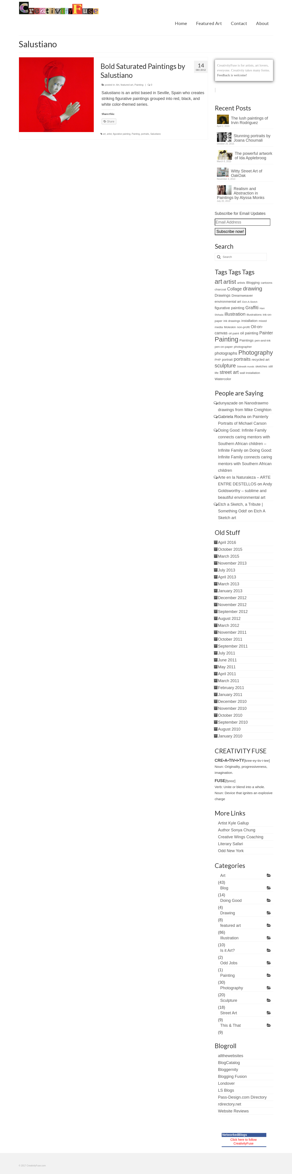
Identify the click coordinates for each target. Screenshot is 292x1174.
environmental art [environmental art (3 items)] (228, 301)
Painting (139, 84)
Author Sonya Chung (236, 830)
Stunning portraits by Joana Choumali (252, 138)
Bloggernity (228, 1069)
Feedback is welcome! (232, 75)
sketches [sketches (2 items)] (261, 366)
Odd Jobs (229, 963)
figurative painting (121, 134)
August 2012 (229, 618)
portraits (145, 134)
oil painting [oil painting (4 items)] (249, 333)
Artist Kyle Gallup (233, 823)
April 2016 (227, 542)
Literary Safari (230, 844)
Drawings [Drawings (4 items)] (223, 295)
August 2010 (229, 729)
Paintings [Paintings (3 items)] (247, 340)
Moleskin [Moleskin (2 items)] (230, 327)
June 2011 (227, 660)
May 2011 (227, 667)
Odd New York (231, 851)
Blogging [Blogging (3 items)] (253, 282)
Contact (239, 23)
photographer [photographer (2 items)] (243, 346)
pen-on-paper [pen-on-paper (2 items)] (224, 346)
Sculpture (228, 1000)
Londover (226, 1083)
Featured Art (209, 23)
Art (117, 84)
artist (109, 134)
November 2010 (232, 708)
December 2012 (232, 598)
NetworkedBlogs (234, 1135)
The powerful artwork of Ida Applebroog (253, 155)
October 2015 (230, 549)
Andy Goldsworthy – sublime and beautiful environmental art (245, 491)
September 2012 (233, 611)
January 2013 (230, 591)
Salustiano (155, 134)
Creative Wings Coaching (240, 837)
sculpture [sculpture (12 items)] (225, 366)
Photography (231, 988)
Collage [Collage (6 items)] (234, 289)
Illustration (229, 938)
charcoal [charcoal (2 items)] (220, 289)
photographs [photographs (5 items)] (226, 353)
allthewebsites (230, 1056)
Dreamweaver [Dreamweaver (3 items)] (242, 295)
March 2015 (228, 556)
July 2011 (226, 653)
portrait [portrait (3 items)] (227, 359)
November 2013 (232, 563)
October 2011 (230, 639)
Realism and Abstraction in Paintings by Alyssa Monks (241, 193)
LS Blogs (226, 1090)
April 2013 (227, 577)
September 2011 (233, 646)
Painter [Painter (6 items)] (266, 333)
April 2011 (227, 674)
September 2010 (233, 722)
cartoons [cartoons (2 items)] (266, 282)
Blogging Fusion (232, 1076)
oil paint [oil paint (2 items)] (234, 333)
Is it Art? (227, 950)
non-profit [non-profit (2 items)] (243, 327)
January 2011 (230, 694)
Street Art (228, 1013)
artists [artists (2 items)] (241, 282)
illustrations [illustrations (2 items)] (254, 314)
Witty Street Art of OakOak (246, 173)
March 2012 (228, 625)
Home (181, 23)
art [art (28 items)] (218, 281)
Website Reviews (233, 1111)
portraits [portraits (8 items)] (242, 359)
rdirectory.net (229, 1104)
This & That (230, 1025)
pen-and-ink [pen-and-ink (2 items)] (263, 340)
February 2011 (231, 687)
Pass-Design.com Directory (242, 1097)
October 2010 (230, 715)
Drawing (227, 913)
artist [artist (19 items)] (229, 281)
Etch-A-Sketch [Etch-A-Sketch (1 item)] (249, 301)
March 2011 (228, 681)
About (262, 23)
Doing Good (231, 900)
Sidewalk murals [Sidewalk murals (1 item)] (245, 366)
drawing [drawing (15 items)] (252, 289)
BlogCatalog (229, 1062)
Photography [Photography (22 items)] (255, 352)
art (104, 134)
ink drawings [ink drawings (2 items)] (231, 321)
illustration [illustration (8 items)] (235, 314)
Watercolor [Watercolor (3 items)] (223, 379)
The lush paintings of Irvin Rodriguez (249, 120)
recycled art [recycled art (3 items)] (260, 359)
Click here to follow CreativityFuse (243, 1141)
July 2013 (226, 570)
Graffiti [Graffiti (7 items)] (252, 307)
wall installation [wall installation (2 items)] (250, 373)
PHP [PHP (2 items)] (218, 359)
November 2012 (232, 605)
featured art (127, 84)
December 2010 (232, 701)
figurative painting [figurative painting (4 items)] (229, 308)
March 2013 (228, 584)
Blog (224, 888)
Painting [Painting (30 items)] (226, 339)
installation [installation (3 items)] (249, 321)
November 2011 (232, 632)
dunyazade (228, 403)
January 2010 (230, 736)
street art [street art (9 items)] (229, 372)
